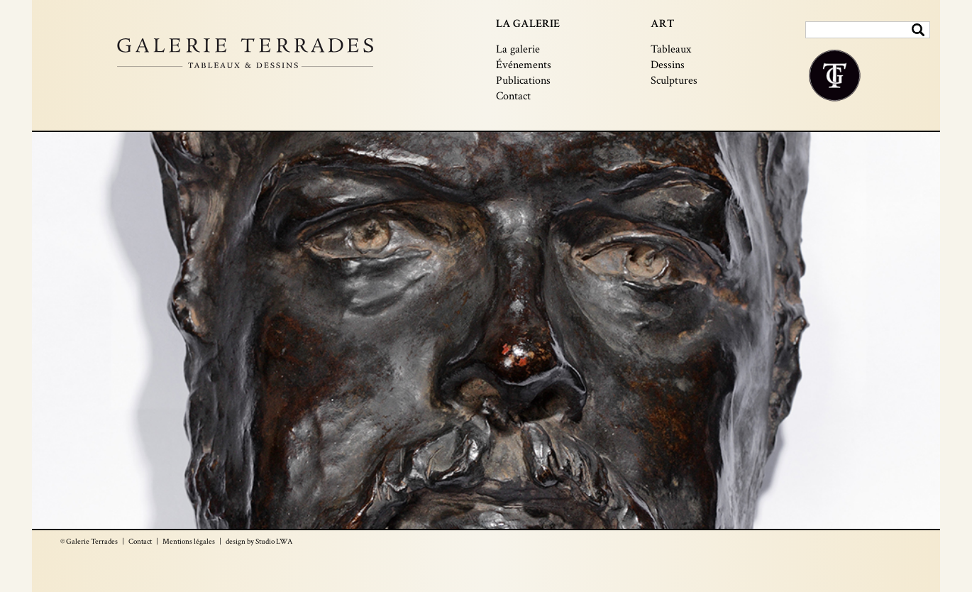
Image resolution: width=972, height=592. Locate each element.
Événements (523, 64)
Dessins (668, 64)
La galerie (518, 49)
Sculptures (674, 80)
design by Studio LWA (259, 542)
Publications (523, 80)
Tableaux (671, 49)
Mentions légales (188, 542)
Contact (513, 96)
